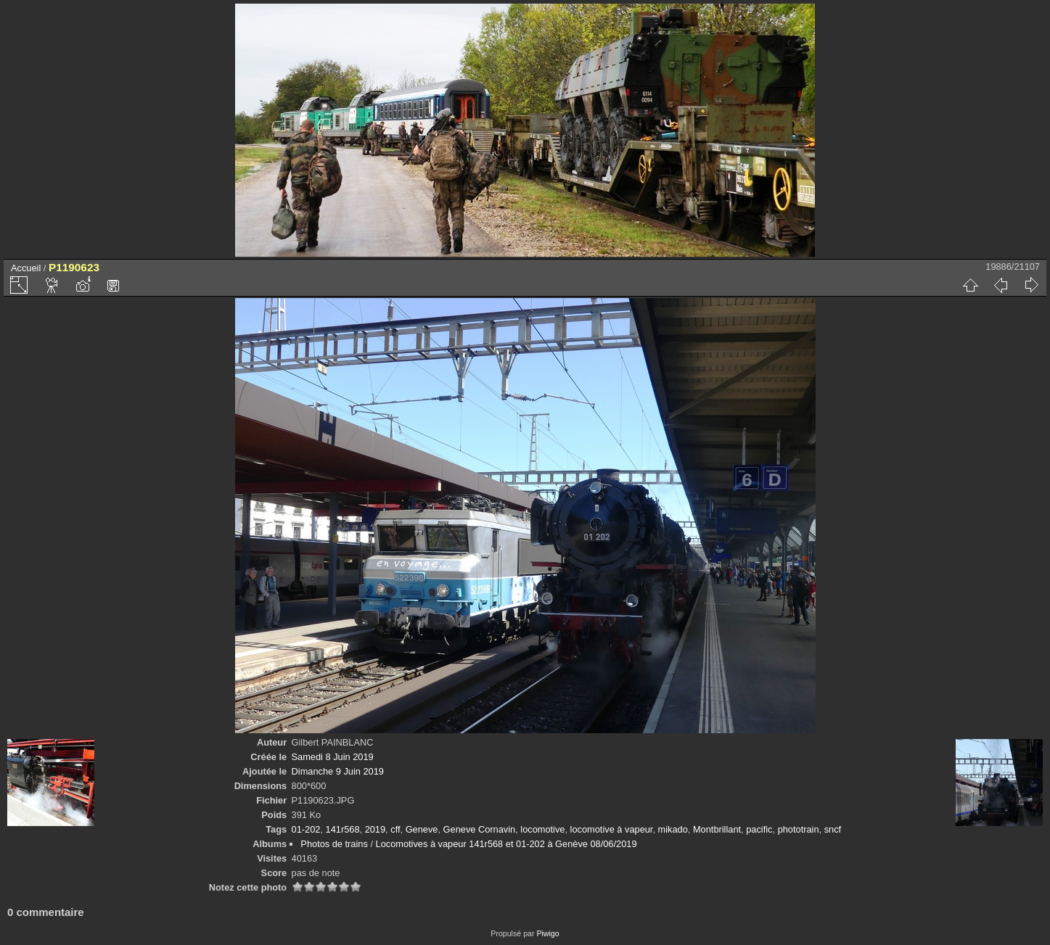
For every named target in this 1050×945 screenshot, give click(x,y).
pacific (759, 829)
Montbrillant (717, 829)
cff (395, 829)
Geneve (422, 829)
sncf (832, 829)
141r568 (343, 829)
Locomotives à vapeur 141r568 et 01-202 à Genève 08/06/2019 (506, 843)
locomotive (542, 829)
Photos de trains (333, 843)
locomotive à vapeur (611, 829)
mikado (673, 829)
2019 (375, 829)
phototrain (798, 829)
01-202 (306, 829)
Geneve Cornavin (479, 829)
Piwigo (547, 933)
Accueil (26, 268)
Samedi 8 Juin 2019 (333, 756)
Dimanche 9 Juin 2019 (338, 771)
